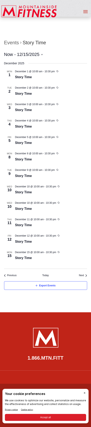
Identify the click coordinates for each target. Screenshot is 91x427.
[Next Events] (83, 275)
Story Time (23, 77)
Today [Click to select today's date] (45, 275)
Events (11, 42)
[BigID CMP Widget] (45, 407)
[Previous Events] (10, 275)
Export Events (47, 285)
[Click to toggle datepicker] (23, 54)
